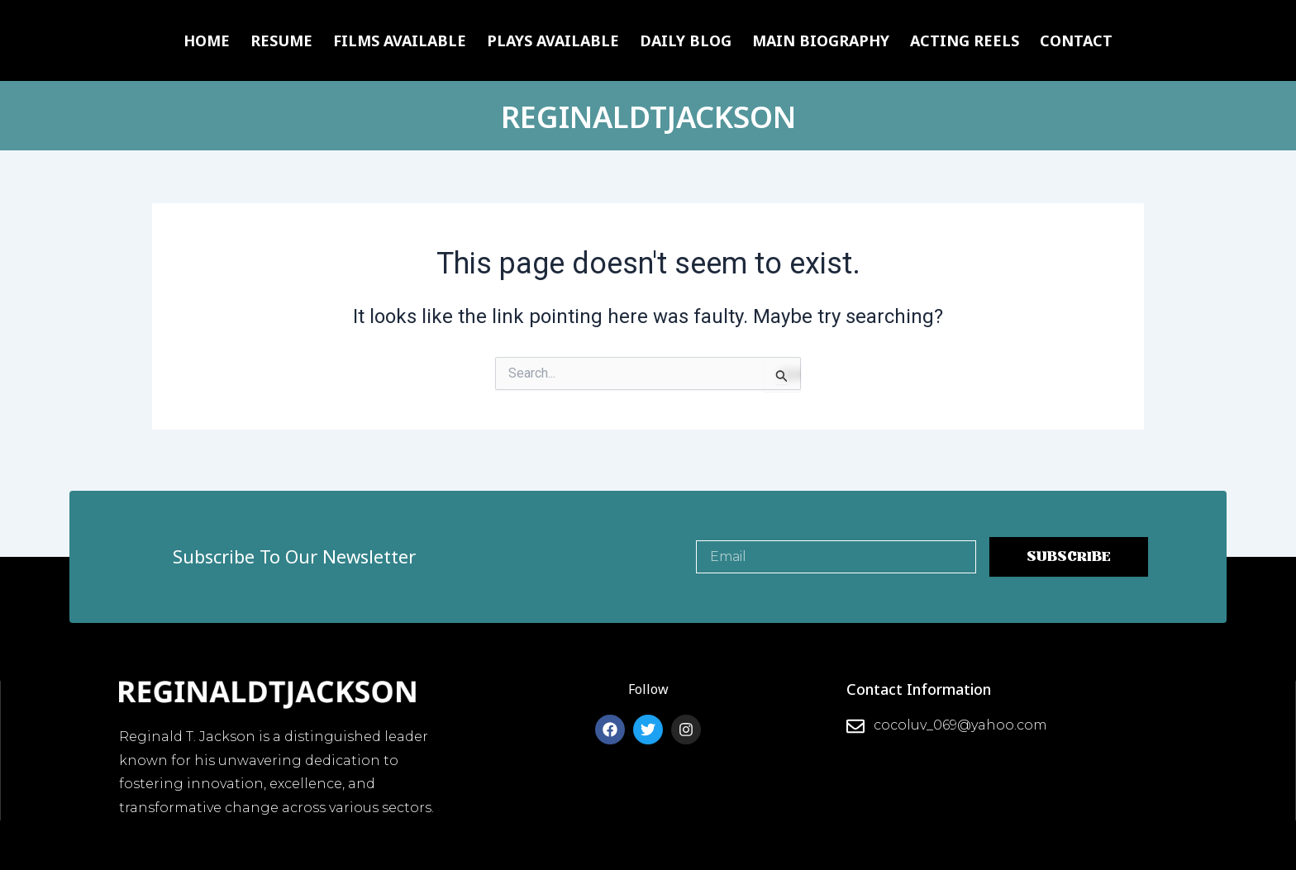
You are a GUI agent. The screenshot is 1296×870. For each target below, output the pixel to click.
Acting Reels (964, 40)
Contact (1076, 40)
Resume (281, 40)
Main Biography (820, 40)
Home (206, 40)
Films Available (399, 40)
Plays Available (553, 40)
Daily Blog (685, 40)
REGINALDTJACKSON (648, 115)
